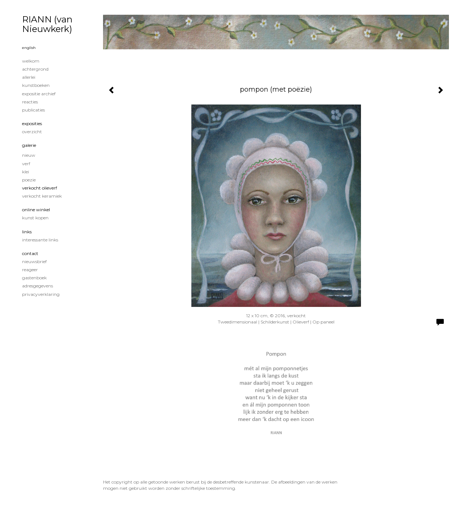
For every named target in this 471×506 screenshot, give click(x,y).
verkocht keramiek (42, 196)
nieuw (28, 155)
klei (25, 171)
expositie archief (39, 93)
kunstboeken (36, 85)
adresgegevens (37, 286)
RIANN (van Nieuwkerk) (47, 24)
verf (26, 163)
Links (27, 231)
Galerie (29, 145)
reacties (30, 102)
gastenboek (34, 277)
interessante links (40, 240)
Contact (30, 253)
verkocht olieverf (39, 188)
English (29, 47)
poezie (29, 180)
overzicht (32, 131)
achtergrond (35, 69)
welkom (30, 61)
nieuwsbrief (34, 261)
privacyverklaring (41, 294)
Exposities (32, 123)
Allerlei (28, 77)
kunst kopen (35, 217)
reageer (30, 269)
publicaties (33, 110)
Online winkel (36, 209)
